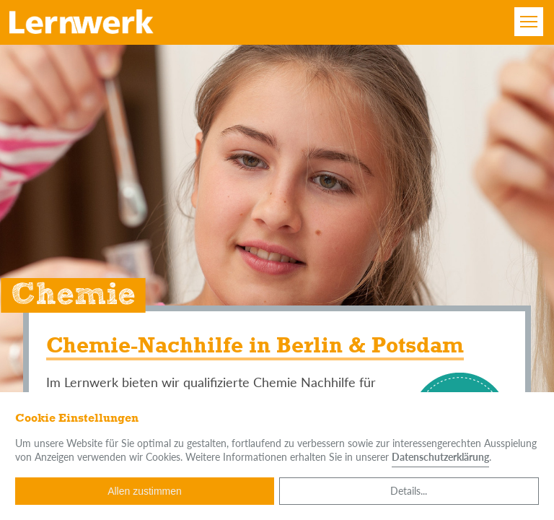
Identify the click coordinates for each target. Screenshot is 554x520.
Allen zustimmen (144, 491)
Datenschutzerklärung (440, 457)
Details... (408, 491)
